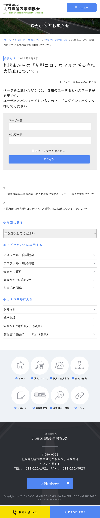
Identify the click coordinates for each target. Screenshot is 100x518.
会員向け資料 (12, 271)
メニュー (81, 7)
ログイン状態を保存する (50, 151)
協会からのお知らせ (17, 280)
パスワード (15, 134)
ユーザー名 (15, 120)
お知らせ (9, 310)
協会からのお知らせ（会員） (23, 326)
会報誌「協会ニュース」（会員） (26, 335)
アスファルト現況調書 (18, 263)
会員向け (10, 58)
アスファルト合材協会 (18, 255)
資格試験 (9, 318)
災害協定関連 (12, 288)
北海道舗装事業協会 (35, 7)
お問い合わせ (50, 484)
